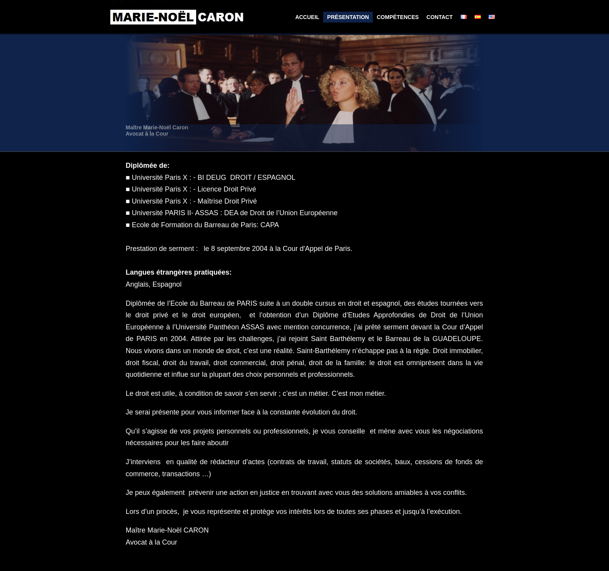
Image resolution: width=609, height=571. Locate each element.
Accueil (307, 17)
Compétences (398, 17)
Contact (439, 17)
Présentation (348, 17)
